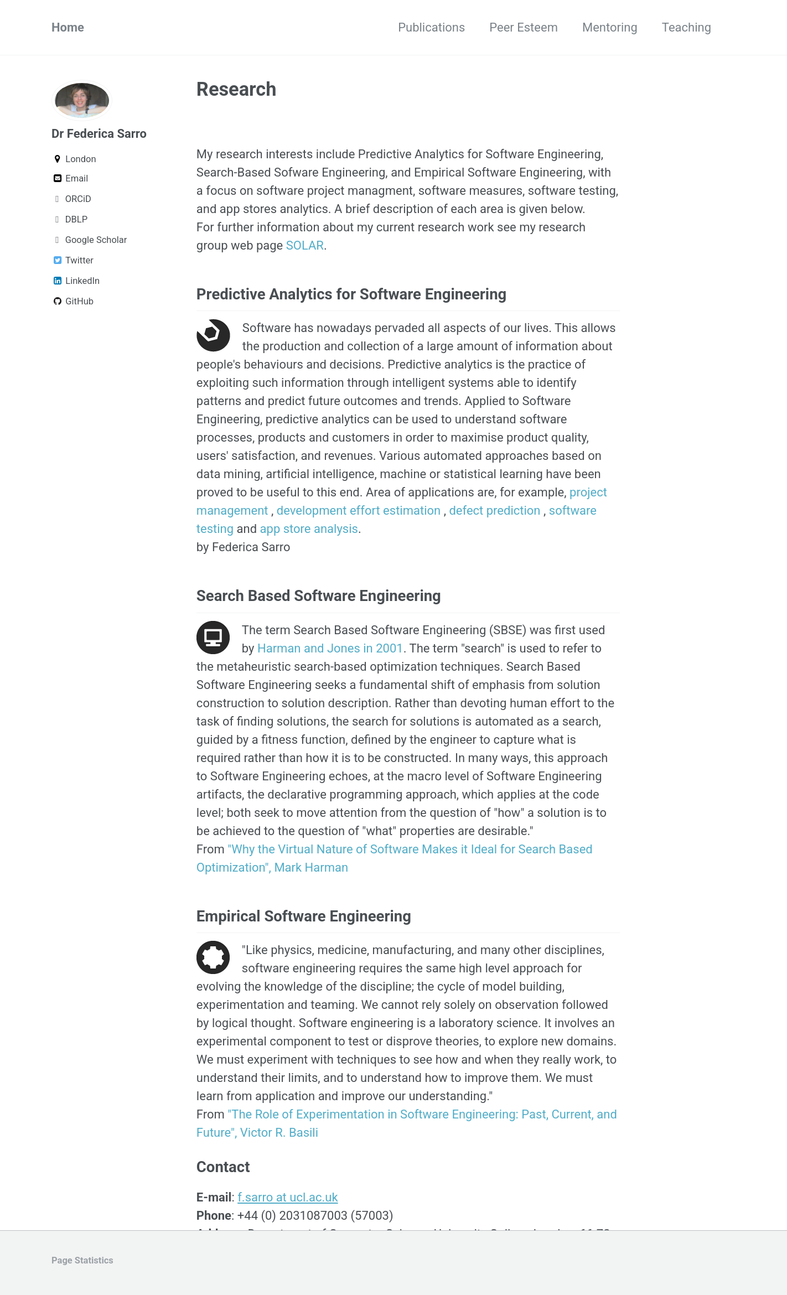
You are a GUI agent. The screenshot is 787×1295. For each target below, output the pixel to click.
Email (69, 178)
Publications (431, 27)
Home (67, 27)
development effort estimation (360, 510)
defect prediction (496, 510)
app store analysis (309, 529)
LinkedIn (75, 281)
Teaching (686, 27)
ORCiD (71, 199)
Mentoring (610, 27)
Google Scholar (89, 240)
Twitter (72, 260)
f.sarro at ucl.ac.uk (287, 1197)
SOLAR (305, 245)
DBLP (69, 219)
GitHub (72, 301)
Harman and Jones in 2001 (330, 648)
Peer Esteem (523, 27)
